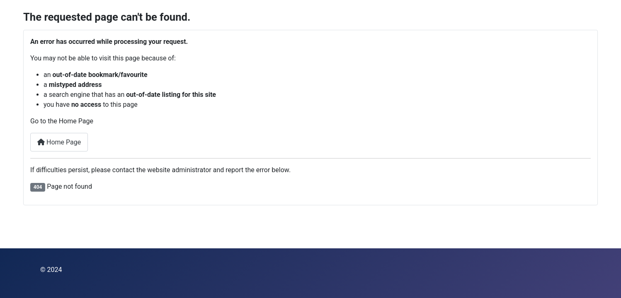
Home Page (59, 142)
